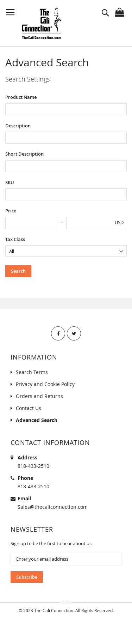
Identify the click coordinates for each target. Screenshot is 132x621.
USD (119, 222)
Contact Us (28, 408)
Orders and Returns (39, 396)
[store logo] (41, 23)
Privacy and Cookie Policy (45, 384)
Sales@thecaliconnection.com (53, 507)
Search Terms (32, 372)
